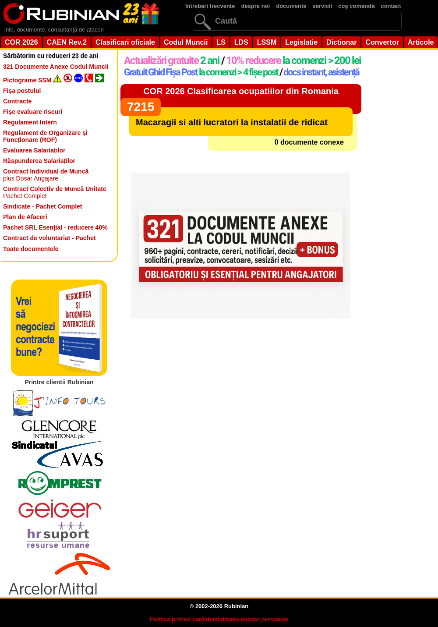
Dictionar (341, 42)
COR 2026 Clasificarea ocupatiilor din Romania (241, 91)
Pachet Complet (54, 192)
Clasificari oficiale (125, 42)
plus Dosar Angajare (45, 175)
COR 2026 (21, 42)
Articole (421, 42)
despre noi (255, 6)
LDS (241, 42)
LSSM (266, 42)
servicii (322, 6)
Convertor (382, 42)
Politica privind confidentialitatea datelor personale (219, 619)
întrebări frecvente (210, 6)
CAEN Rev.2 (67, 42)
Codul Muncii (186, 42)
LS (220, 42)
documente (291, 6)
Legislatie (301, 42)
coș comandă (356, 6)
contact (391, 6)
